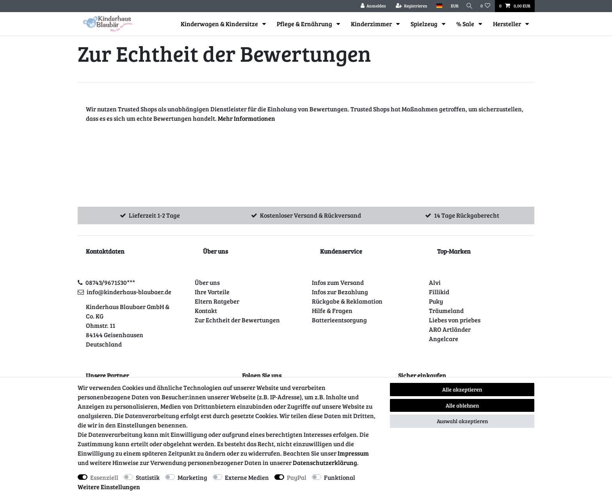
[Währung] (452, 6)
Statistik (148, 477)
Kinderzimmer (372, 24)
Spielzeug (425, 24)
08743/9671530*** (110, 282)
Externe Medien (247, 477)
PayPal (296, 477)
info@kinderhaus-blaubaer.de (129, 292)
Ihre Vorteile (212, 292)
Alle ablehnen (462, 405)
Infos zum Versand (338, 282)
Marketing (192, 477)
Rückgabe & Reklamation (347, 301)
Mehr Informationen (246, 118)
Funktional (339, 477)
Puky (436, 301)
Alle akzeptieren (462, 389)
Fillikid (439, 292)
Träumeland (446, 310)
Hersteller (507, 24)
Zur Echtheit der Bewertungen (237, 320)
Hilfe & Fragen (332, 310)
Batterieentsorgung (339, 320)
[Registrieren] (409, 6)
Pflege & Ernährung (305, 24)
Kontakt (206, 310)
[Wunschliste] (485, 6)
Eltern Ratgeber (217, 301)
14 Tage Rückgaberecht (466, 215)
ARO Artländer (450, 329)
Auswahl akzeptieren (462, 421)
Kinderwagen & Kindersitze (220, 24)
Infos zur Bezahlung (340, 292)
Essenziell (104, 477)
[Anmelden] (371, 6)
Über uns (207, 282)
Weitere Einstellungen (109, 487)
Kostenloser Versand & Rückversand (310, 215)
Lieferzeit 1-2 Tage (154, 215)
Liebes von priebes (454, 320)
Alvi (435, 282)
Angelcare (443, 338)
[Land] (436, 6)
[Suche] (468, 6)
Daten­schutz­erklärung (325, 462)
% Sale (465, 24)
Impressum (353, 453)
